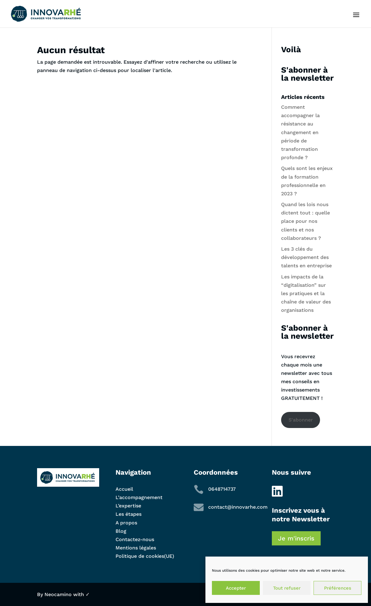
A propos (126, 523)
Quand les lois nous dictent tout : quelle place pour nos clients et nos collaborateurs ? (305, 221)
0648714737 (222, 489)
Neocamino (58, 594)
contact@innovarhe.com (238, 507)
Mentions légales (136, 548)
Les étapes (128, 514)
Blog (121, 531)
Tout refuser (287, 588)
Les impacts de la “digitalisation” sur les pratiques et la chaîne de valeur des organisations (306, 293)
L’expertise (128, 506)
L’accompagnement (139, 497)
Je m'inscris (296, 538)
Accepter (236, 588)
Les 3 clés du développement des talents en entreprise (306, 257)
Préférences (337, 588)
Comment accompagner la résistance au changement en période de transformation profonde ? (300, 132)
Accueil (124, 489)
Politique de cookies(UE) (145, 556)
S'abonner (301, 420)
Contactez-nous (135, 539)
